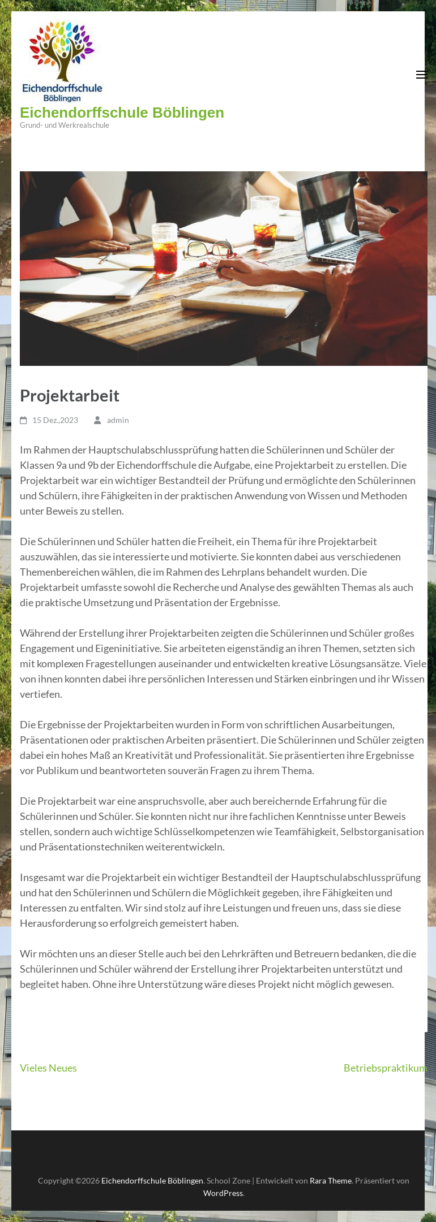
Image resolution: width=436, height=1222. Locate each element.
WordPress (223, 1193)
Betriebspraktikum (386, 1067)
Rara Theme (331, 1180)
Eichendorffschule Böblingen (122, 112)
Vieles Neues (48, 1067)
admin (118, 420)
